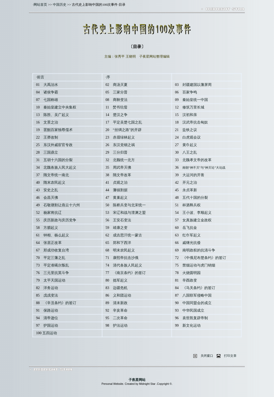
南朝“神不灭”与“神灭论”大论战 (203, 167)
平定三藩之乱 (54, 258)
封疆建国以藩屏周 (197, 85)
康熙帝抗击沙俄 (125, 258)
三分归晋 (120, 152)
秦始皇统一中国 (195, 100)
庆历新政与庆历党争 (59, 220)
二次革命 (120, 318)
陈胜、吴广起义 (56, 115)
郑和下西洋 (122, 243)
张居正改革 (52, 243)
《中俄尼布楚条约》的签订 (204, 258)
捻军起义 (120, 280)
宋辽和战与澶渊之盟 (129, 213)
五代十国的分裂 (195, 198)
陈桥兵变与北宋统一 (129, 205)
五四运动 (49, 333)
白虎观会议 (191, 137)
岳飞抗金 (189, 228)
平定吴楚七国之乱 (127, 122)
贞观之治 (120, 182)
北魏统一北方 (124, 160)
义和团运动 (122, 295)
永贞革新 (189, 190)
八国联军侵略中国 (197, 295)
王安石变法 (122, 220)
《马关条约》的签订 (198, 288)
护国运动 (50, 325)
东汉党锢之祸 (124, 145)
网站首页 (40, 4)
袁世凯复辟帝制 (195, 318)
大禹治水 (50, 85)
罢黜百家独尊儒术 (58, 130)
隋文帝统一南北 (56, 175)
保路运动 (50, 310)
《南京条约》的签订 (129, 273)
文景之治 (50, 122)
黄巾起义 (189, 145)
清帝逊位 (50, 318)
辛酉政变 (189, 280)
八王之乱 (189, 152)
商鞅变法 (120, 100)
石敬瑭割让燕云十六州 (61, 205)
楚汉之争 (120, 115)
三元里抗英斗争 (56, 273)
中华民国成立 (193, 310)
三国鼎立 (50, 152)
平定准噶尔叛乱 (56, 265)
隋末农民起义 (54, 182)
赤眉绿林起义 (124, 137)
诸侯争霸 (50, 92)
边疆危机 (120, 288)
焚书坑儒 (120, 107)
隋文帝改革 (122, 175)
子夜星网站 (137, 380)
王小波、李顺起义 (197, 213)
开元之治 (189, 182)
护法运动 (120, 325)
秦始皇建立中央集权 (59, 107)
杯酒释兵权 (191, 205)
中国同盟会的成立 (197, 303)
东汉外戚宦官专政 (58, 145)
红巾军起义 (191, 235)
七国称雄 (50, 100)
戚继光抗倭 (191, 243)
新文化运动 (191, 325)
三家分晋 (120, 92)
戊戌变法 (50, 295)
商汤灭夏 (120, 85)
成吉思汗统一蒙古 (127, 235)
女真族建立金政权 (197, 220)
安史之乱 (50, 190)
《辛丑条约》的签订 (59, 303)
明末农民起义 (124, 250)
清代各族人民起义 (127, 265)
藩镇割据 (120, 190)
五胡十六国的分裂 (58, 160)
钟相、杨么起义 (56, 235)
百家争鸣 (189, 92)
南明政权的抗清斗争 (198, 250)
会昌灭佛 (50, 198)
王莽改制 (50, 137)
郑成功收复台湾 (56, 250)
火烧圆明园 (191, 273)
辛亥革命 (120, 310)
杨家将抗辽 (52, 213)
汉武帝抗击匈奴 (195, 122)
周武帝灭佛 (122, 167)
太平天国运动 (54, 280)
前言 (40, 77)
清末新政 (120, 303)
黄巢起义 (120, 198)
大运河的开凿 (193, 175)
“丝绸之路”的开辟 (127, 130)
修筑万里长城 (193, 107)
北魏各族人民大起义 (59, 167)
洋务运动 (50, 288)
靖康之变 (120, 228)
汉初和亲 (189, 115)
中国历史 (59, 4)
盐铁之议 (189, 130)
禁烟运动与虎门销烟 (198, 265)
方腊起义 (50, 228)
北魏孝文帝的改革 (197, 160)
